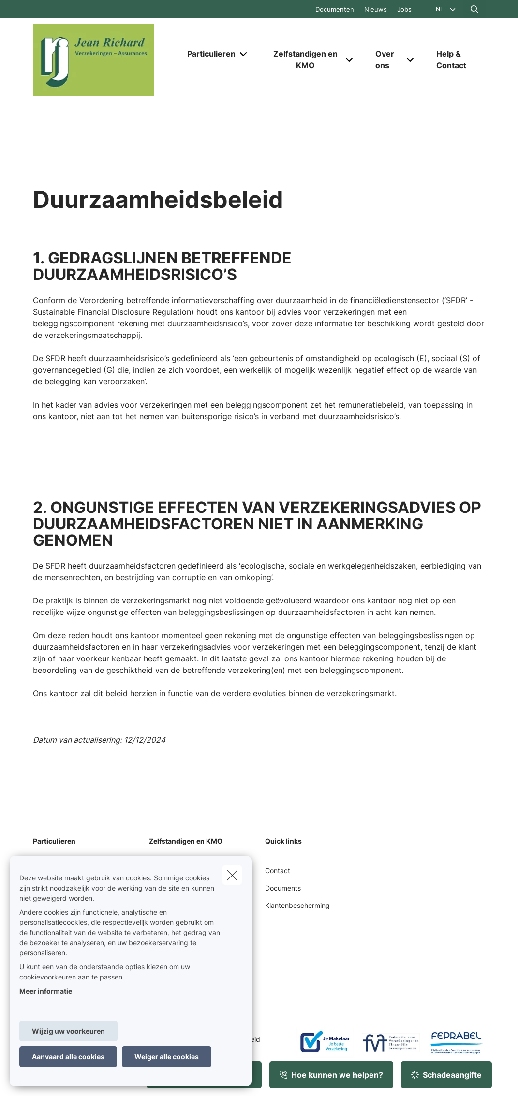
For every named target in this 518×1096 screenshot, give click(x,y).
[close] (232, 875)
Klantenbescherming (297, 905)
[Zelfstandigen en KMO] (301, 59)
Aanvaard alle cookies (68, 1056)
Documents (283, 888)
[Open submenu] (244, 54)
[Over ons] (385, 59)
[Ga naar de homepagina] (105, 59)
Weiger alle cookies (166, 1056)
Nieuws (375, 9)
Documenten (334, 9)
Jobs (404, 9)
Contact (277, 870)
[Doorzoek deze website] (474, 9)
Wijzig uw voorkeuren (68, 1031)
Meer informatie (45, 991)
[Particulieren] (208, 54)
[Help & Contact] (456, 59)
